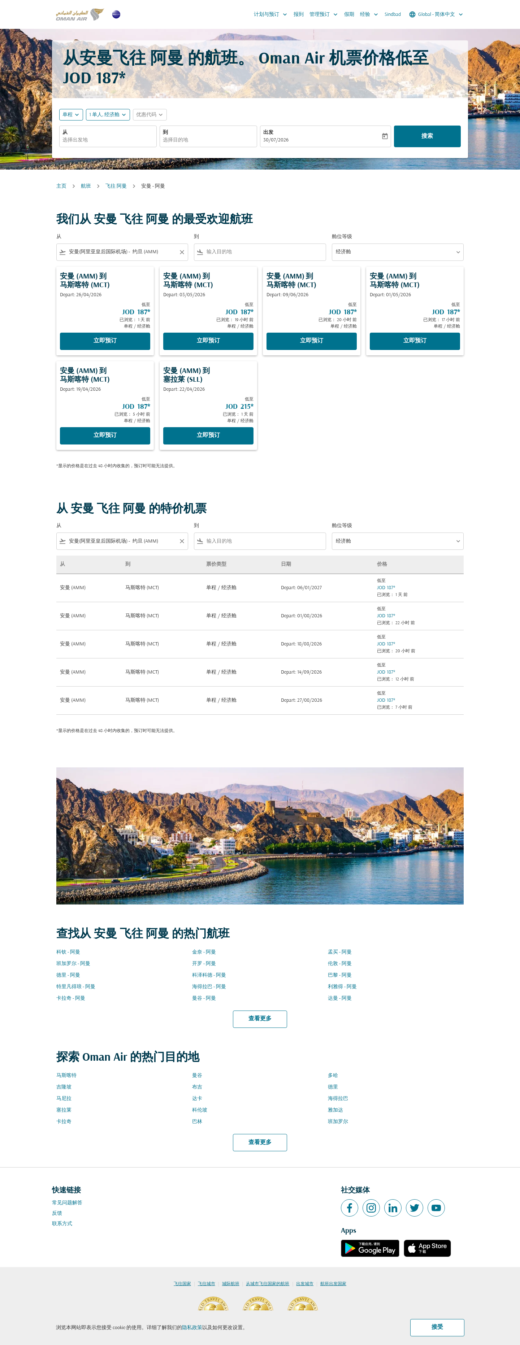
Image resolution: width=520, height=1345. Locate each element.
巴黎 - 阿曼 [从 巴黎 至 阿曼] (340, 975)
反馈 (57, 1213)
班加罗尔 (338, 1122)
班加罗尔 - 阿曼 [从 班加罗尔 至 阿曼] (73, 964)
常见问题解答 (67, 1203)
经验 (371, 14)
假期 (349, 14)
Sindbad (393, 14)
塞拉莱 (64, 1110)
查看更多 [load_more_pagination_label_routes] (260, 1019)
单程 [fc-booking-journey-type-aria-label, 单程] (67, 115)
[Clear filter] (182, 252)
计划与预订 (272, 14)
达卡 (197, 1098)
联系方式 (62, 1224)
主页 (61, 186)
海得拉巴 (338, 1098)
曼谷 (197, 1075)
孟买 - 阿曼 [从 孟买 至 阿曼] (340, 952)
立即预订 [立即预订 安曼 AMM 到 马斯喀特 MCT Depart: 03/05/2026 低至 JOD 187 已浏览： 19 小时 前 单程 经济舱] (208, 341)
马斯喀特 (66, 1075)
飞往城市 (206, 1284)
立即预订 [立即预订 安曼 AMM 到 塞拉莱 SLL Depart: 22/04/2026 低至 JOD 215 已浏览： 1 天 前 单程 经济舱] (208, 435)
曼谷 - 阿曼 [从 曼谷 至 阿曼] (204, 998)
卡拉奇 (64, 1122)
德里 (333, 1087)
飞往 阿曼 (116, 186)
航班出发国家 (333, 1284)
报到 (299, 14)
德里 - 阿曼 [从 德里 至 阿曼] (68, 975)
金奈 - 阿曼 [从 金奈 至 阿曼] (204, 952)
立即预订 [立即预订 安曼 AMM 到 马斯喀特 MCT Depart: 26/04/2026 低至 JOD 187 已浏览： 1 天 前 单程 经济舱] (105, 341)
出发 (268, 132)
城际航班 (230, 1284)
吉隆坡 (64, 1087)
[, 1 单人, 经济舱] (104, 115)
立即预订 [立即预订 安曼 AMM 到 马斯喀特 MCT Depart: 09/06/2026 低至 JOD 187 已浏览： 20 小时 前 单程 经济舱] (311, 341)
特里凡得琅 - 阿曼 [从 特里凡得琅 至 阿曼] (75, 987)
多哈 (333, 1075)
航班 (86, 186)
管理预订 (325, 14)
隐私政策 (192, 1328)
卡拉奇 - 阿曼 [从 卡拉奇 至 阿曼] (70, 998)
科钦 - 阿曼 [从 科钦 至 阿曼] (68, 952)
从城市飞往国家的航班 (267, 1284)
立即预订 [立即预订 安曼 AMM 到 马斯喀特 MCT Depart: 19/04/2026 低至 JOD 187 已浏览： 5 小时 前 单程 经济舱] (105, 435)
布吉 (197, 1087)
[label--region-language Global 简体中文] (437, 14)
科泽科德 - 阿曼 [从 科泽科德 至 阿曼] (209, 975)
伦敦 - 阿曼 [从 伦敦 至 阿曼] (340, 964)
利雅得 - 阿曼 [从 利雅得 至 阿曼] (342, 987)
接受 (437, 1327)
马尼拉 (64, 1098)
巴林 (197, 1122)
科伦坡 (199, 1110)
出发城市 (304, 1284)
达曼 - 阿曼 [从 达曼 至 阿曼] (340, 998)
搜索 (427, 136)
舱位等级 (342, 237)
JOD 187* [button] (94, 79)
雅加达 (335, 1110)
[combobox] (107, 140)
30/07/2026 (276, 140)
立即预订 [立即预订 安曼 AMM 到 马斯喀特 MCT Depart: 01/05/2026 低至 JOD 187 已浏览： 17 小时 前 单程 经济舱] (414, 341)
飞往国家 (182, 1284)
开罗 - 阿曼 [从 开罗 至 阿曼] (204, 964)
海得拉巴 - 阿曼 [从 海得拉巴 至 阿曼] (209, 987)
